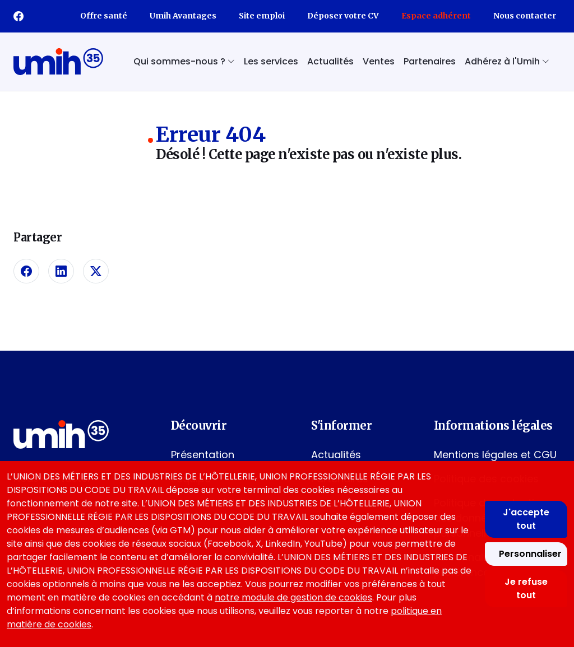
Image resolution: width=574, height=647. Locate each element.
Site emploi (262, 16)
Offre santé (103, 16)
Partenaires (430, 61)
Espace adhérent (436, 16)
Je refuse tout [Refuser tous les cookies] (526, 588)
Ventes (379, 61)
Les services (271, 61)
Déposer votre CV (343, 16)
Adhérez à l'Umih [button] (507, 61)
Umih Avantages (183, 16)
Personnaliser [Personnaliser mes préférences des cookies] (530, 553)
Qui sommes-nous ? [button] (184, 61)
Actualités (330, 61)
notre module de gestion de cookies (293, 597)
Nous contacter (524, 16)
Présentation (202, 455)
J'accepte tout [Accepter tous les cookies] (526, 519)
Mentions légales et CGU (495, 455)
